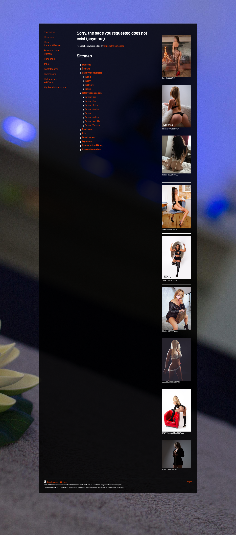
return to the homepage (113, 46)
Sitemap (63, 482)
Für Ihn (88, 81)
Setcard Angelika (92, 121)
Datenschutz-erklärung (92, 145)
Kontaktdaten (88, 137)
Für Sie (88, 77)
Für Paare (89, 85)
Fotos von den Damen (92, 93)
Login (189, 481)
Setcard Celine (91, 105)
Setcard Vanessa (92, 125)
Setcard (88, 113)
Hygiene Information (91, 149)
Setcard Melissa (92, 117)
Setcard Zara (91, 101)
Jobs (84, 133)
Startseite (86, 64)
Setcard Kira (90, 97)
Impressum (87, 141)
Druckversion (51, 482)
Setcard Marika (92, 109)
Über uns (86, 69)
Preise (88, 89)
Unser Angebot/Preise (92, 73)
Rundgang (87, 129)
